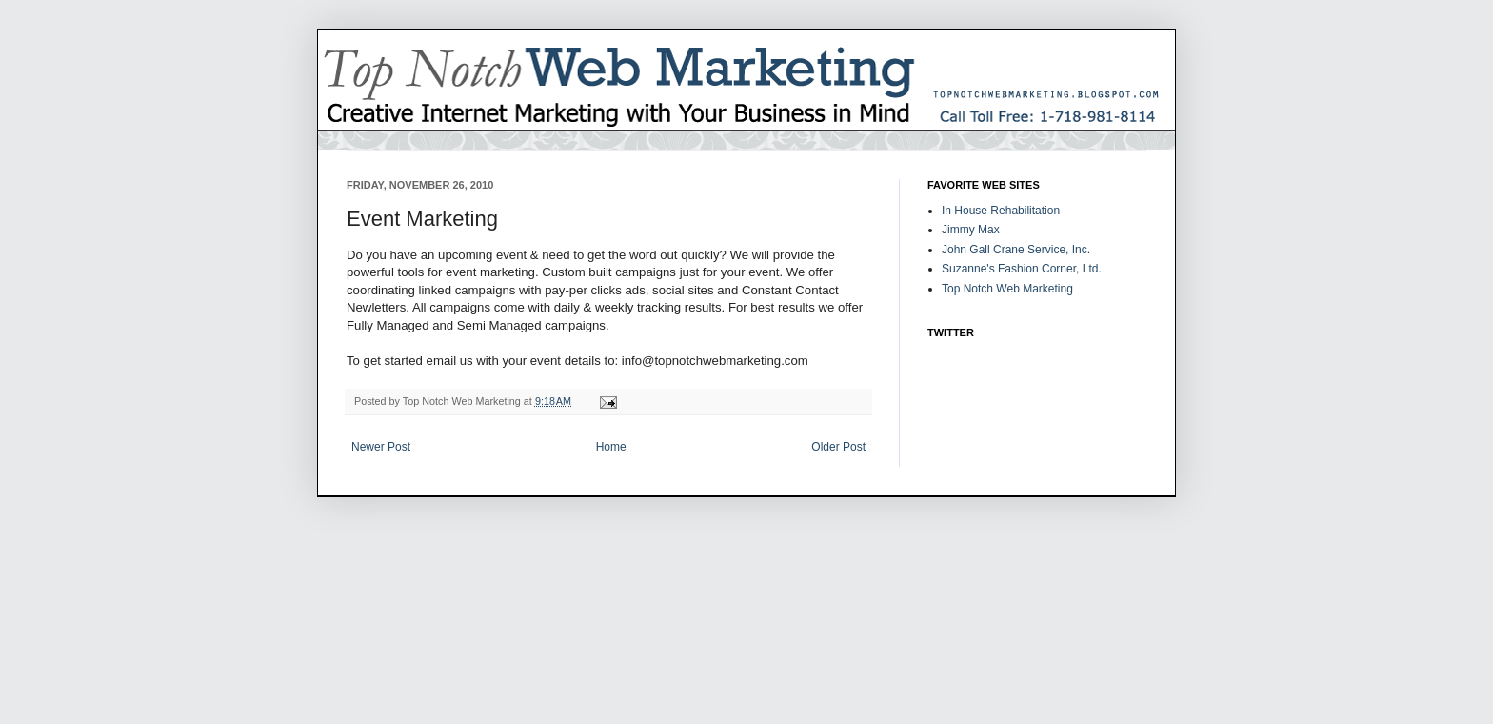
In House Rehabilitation (1001, 210)
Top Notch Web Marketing (1007, 288)
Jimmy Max (971, 229)
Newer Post (380, 446)
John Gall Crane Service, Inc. (1016, 249)
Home (611, 446)
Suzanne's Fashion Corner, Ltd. (1022, 268)
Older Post (838, 446)
